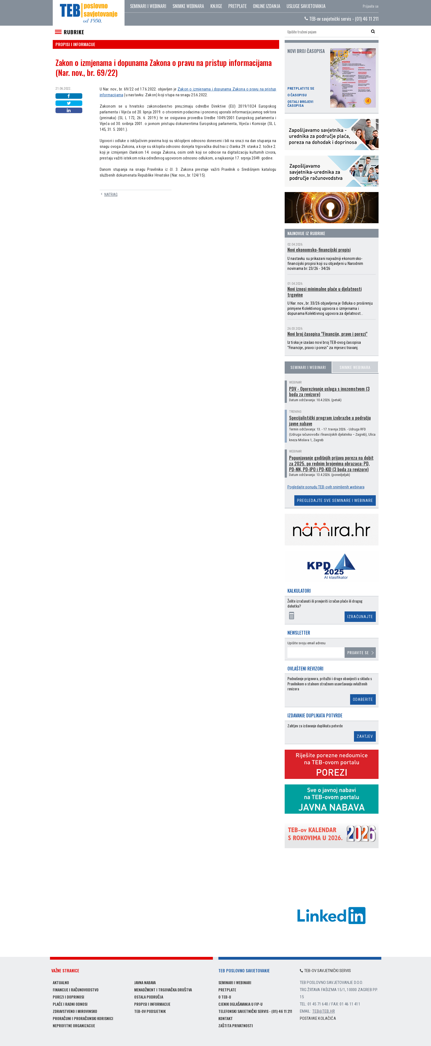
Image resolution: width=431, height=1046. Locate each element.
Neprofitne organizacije (74, 1025)
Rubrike (74, 32)
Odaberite (363, 699)
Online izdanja (266, 6)
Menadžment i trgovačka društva (163, 989)
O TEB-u (224, 997)
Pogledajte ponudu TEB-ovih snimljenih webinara (325, 487)
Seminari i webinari (148, 6)
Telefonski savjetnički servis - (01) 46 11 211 (255, 1011)
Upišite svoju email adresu (306, 643)
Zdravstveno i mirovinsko (75, 1011)
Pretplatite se (300, 89)
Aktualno (61, 982)
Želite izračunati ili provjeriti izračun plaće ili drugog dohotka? (325, 603)
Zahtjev (365, 736)
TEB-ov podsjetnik (150, 1011)
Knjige (216, 6)
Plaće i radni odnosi (70, 1004)
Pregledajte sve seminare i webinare (335, 500)
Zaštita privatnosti (235, 1025)
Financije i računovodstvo (76, 989)
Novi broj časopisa (306, 51)
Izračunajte (360, 616)
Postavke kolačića (318, 1018)
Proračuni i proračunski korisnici (83, 1018)
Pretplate (237, 6)
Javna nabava (145, 982)
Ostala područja (148, 997)
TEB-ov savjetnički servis (325, 970)
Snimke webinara (188, 6)
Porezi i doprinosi (68, 997)
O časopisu (297, 95)
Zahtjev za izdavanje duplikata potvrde (315, 725)
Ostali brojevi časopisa (300, 104)
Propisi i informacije (152, 1004)
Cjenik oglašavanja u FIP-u (240, 1004)
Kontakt (225, 1018)
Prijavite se (371, 6)
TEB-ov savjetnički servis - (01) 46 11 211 (342, 18)
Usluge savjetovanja (306, 6)
